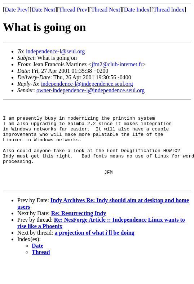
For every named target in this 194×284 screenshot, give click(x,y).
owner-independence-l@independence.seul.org (90, 90)
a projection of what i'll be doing (95, 249)
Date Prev (16, 9)
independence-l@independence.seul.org (87, 84)
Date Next (43, 9)
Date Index (137, 9)
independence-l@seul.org (55, 51)
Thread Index (168, 9)
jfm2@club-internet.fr (117, 64)
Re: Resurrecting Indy (78, 229)
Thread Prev (73, 9)
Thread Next (105, 9)
